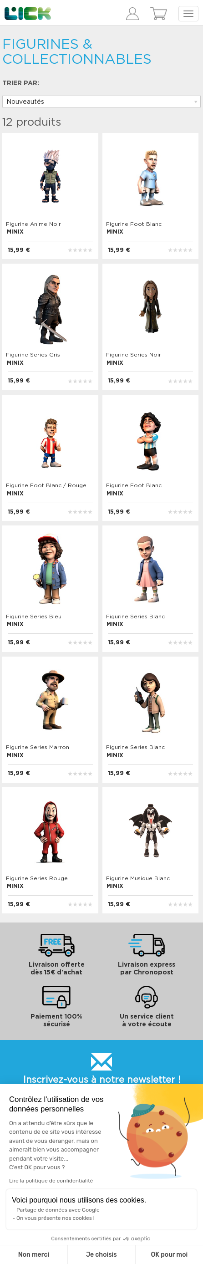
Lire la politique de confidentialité (51, 1180)
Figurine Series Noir (133, 354)
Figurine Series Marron (37, 747)
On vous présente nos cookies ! (55, 1218)
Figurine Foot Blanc (134, 224)
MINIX (15, 231)
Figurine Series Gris (33, 354)
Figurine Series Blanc (135, 616)
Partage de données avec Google (58, 1210)
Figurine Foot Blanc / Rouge (46, 485)
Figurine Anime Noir (33, 224)
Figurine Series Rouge (37, 878)
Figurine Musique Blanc (138, 878)
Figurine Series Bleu (33, 616)
